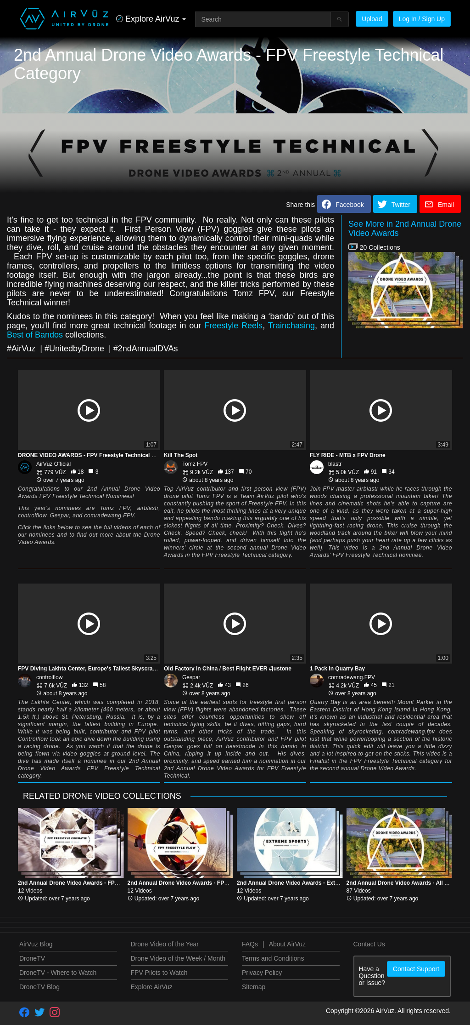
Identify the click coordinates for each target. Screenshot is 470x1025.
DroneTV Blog (39, 987)
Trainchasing (291, 325)
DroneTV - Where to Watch (57, 972)
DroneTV (32, 958)
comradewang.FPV (351, 677)
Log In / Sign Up (422, 19)
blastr (334, 464)
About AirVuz (287, 944)
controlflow (49, 677)
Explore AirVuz (152, 987)
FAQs (250, 944)
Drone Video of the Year (165, 944)
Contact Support (416, 969)
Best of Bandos (35, 334)
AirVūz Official (53, 464)
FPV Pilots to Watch (159, 972)
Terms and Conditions (273, 958)
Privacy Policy (262, 972)
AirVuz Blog (36, 944)
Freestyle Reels (233, 325)
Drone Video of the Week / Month (178, 958)
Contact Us (369, 944)
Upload (372, 19)
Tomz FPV (194, 464)
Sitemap (253, 987)
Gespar (191, 677)
